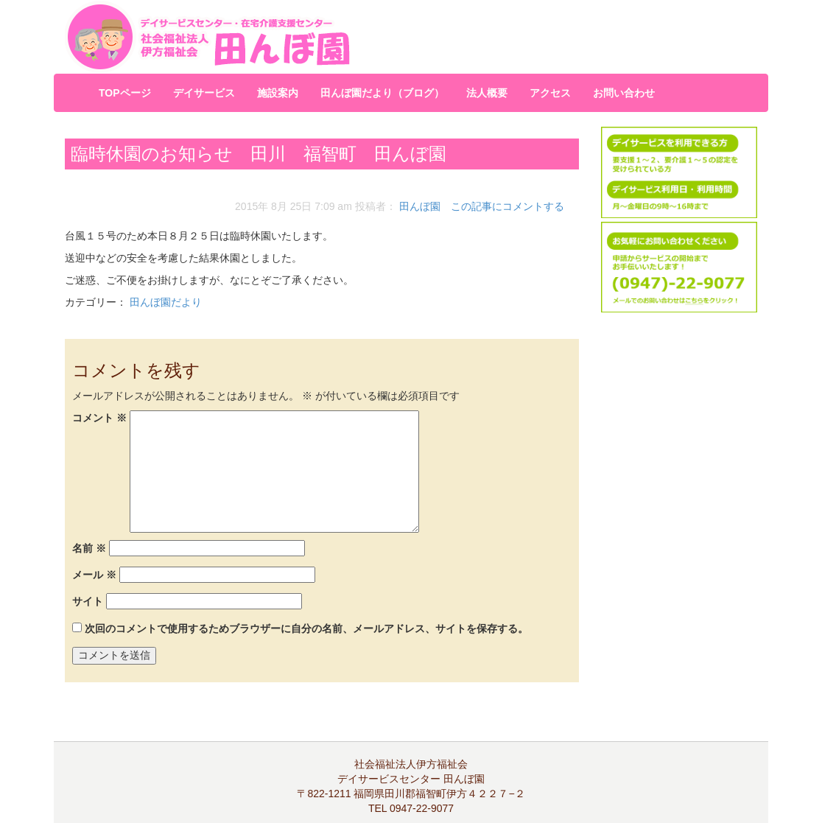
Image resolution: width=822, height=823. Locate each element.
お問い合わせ (624, 93)
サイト (87, 601)
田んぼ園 (419, 206)
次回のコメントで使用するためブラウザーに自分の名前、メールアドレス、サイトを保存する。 (306, 628)
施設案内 (277, 93)
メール (94, 575)
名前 (89, 548)
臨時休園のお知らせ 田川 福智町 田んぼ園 (258, 154)
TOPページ (125, 93)
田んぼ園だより (166, 302)
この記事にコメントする (507, 206)
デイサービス (204, 93)
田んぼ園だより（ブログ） (382, 93)
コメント (99, 418)
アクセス (550, 93)
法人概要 (486, 93)
